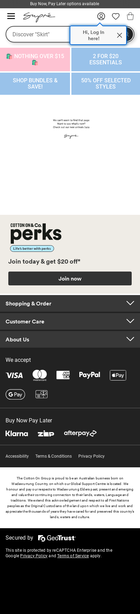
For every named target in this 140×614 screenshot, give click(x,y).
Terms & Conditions (53, 456)
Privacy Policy (91, 456)
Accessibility (17, 456)
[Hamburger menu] (11, 16)
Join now (70, 278)
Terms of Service (73, 555)
